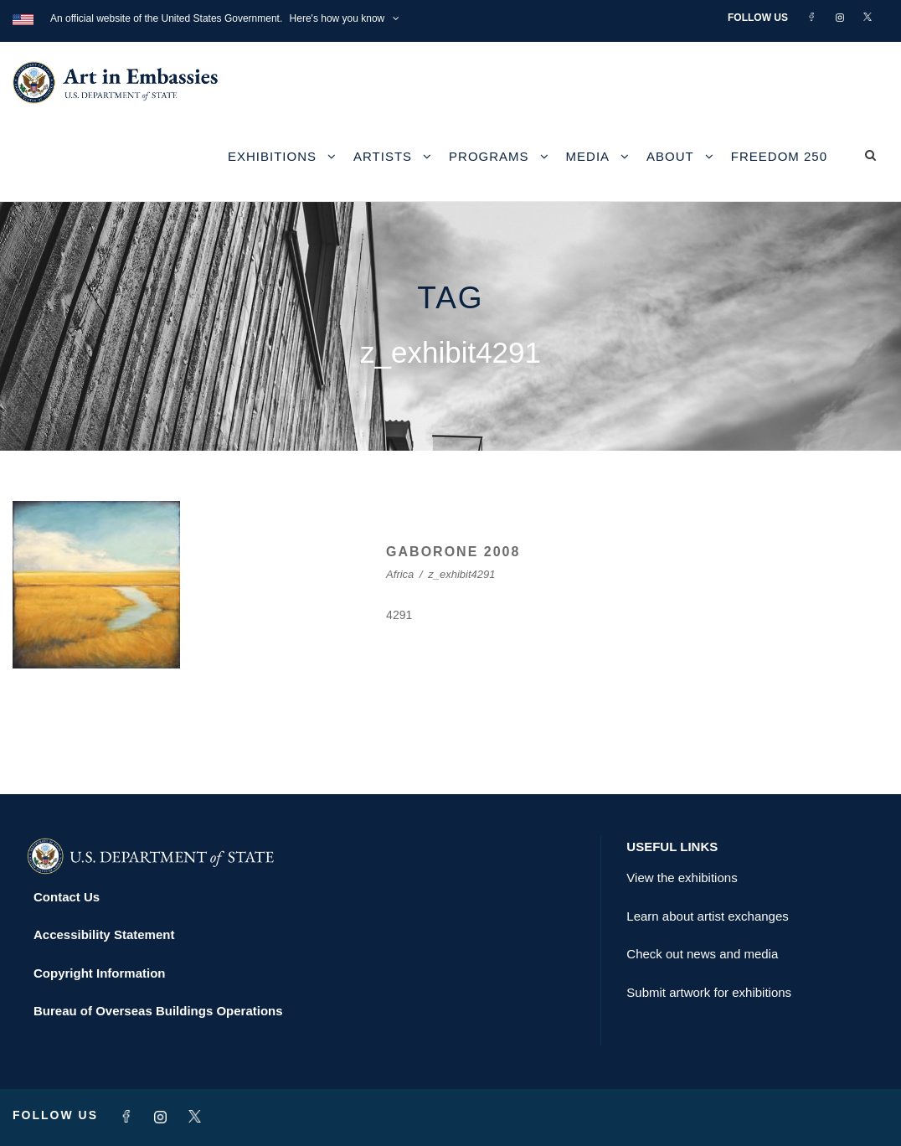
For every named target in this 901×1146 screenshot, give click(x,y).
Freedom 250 (779, 156)
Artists (382, 156)
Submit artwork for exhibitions (708, 992)
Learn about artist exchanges (707, 916)
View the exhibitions (681, 877)
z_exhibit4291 (461, 574)
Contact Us (66, 897)
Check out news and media (702, 954)
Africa (400, 574)
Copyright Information (99, 973)
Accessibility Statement (103, 934)
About (670, 156)
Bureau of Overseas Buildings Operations (158, 1011)
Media (588, 156)
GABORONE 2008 (453, 552)
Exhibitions (272, 156)
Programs (489, 156)
